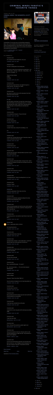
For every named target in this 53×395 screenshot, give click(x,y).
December (39, 72)
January (38, 386)
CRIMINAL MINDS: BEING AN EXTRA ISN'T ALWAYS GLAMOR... (42, 200)
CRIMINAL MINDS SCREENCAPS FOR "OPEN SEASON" (42, 364)
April (38, 380)
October (38, 75)
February (38, 384)
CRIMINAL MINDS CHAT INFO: (42, 272)
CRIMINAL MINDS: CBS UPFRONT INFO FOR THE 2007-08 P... (42, 260)
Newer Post (6, 351)
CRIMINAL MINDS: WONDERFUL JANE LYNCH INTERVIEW (42, 110)
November (39, 73)
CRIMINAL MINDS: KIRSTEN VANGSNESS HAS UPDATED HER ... (42, 239)
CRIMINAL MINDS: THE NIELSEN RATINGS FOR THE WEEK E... (41, 312)
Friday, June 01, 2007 (12, 336)
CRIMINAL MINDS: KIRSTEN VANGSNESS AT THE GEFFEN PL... (42, 326)
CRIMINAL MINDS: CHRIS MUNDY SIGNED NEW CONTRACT (41, 360)
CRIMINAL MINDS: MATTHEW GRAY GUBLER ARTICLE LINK (42, 264)
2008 (36, 68)
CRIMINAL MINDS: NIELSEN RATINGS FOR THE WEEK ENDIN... (42, 87)
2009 (36, 66)
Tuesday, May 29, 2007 (13, 61)
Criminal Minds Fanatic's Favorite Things (26, 7)
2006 (36, 388)
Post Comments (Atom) (14, 353)
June (38, 82)
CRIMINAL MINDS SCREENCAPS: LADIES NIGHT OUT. (41, 348)
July (37, 81)
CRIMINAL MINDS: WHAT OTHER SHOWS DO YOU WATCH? (42, 144)
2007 (36, 70)
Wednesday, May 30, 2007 (14, 320)
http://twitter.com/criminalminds (41, 40)
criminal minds (10, 51)
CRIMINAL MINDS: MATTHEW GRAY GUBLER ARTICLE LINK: (42, 275)
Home (18, 351)
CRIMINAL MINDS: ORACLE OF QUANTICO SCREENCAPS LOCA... (42, 188)
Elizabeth (8, 222)
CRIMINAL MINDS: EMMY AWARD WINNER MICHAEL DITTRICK (42, 130)
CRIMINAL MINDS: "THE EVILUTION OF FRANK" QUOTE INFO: (41, 255)
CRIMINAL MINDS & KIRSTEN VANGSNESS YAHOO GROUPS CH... (42, 355)
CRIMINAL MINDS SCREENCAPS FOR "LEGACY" (41, 301)
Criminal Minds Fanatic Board (40, 52)
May (38, 84)
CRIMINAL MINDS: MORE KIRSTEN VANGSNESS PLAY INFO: (41, 283)
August (38, 79)
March (38, 382)
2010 (36, 65)
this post (41, 32)
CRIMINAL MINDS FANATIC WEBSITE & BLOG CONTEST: (42, 251)
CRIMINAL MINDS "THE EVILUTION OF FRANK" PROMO (41, 290)
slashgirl (8, 189)
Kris (7, 99)
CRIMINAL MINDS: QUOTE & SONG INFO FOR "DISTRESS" (42, 172)
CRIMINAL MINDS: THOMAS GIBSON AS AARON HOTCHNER (42, 211)
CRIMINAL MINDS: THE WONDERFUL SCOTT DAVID (41, 126)
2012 (36, 61)
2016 (36, 57)
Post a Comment (7, 349)
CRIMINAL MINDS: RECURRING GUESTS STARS (41, 216)
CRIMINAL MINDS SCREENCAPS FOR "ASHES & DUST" (41, 98)
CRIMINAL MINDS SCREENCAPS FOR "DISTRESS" (41, 184)
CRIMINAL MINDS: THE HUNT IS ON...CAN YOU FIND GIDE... (42, 243)
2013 (36, 59)
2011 (36, 63)
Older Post (30, 351)
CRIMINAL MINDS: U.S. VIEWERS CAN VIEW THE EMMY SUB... (42, 158)
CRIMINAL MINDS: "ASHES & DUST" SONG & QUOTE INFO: (42, 103)
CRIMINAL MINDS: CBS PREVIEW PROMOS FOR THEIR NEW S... (42, 223)
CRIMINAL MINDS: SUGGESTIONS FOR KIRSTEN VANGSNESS (41, 228)
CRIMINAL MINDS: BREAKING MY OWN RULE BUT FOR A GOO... (42, 196)
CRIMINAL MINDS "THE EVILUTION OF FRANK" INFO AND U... (41, 337)
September (39, 77)
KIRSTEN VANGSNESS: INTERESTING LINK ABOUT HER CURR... (42, 118)
